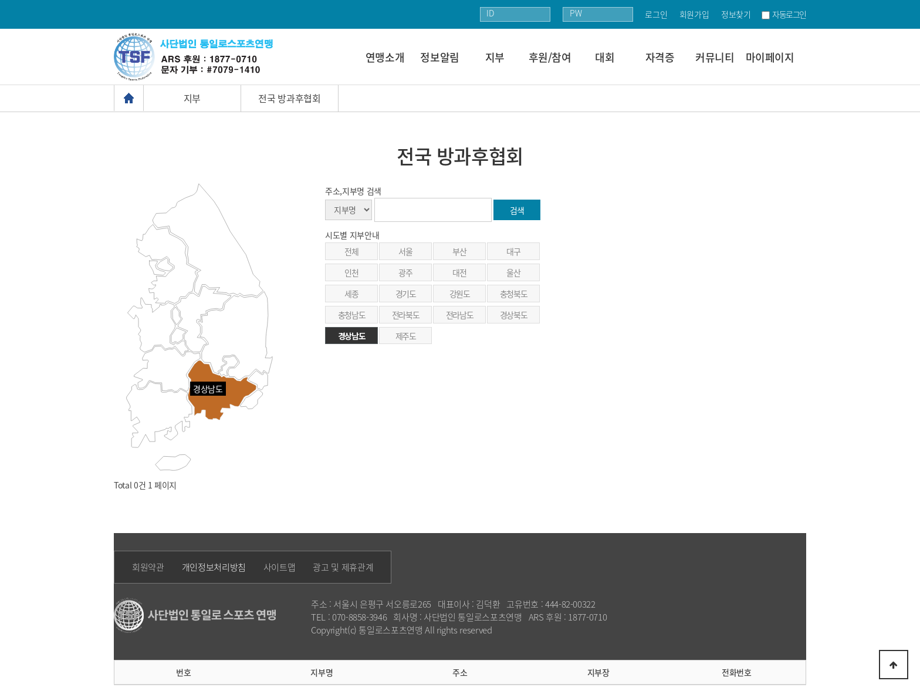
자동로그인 (789, 14)
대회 (604, 57)
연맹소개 (385, 57)
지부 (495, 57)
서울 (405, 251)
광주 (405, 272)
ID (489, 13)
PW (575, 13)
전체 (351, 251)
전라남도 (459, 315)
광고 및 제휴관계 (343, 567)
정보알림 (439, 57)
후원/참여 (550, 57)
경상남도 (351, 336)
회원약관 (148, 567)
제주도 (405, 336)
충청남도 (351, 315)
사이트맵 (279, 567)
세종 (351, 293)
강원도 (459, 293)
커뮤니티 (715, 57)
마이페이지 (770, 57)
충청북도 (513, 293)
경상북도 (513, 315)
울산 (513, 272)
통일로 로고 (197, 56)
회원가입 (694, 14)
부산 (459, 251)
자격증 (660, 57)
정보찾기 (736, 14)
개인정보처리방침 (214, 567)
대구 (513, 251)
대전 (459, 272)
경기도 (405, 293)
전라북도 (405, 315)
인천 (351, 272)
